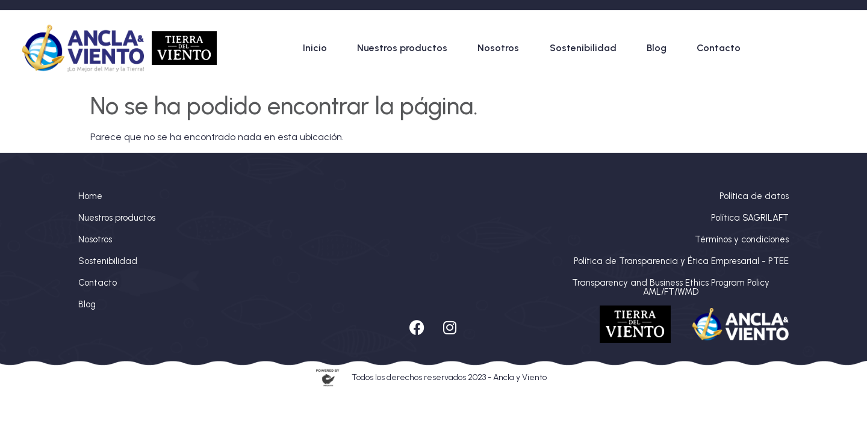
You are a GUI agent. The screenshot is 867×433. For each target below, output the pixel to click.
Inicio (315, 48)
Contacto (719, 48)
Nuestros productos (402, 48)
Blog (657, 48)
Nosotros (498, 48)
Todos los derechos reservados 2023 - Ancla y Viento (449, 377)
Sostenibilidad (583, 48)
